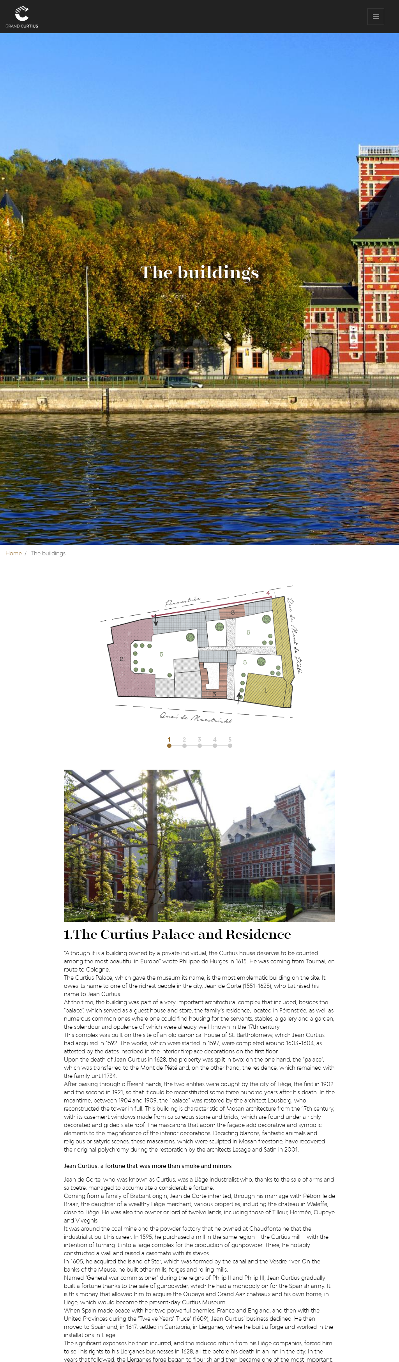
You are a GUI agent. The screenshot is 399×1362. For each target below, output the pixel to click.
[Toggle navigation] (375, 16)
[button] (172, 741)
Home (13, 553)
